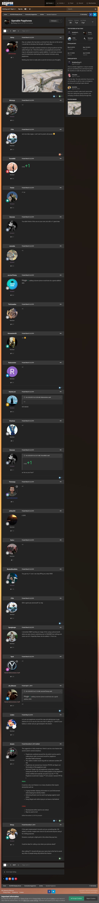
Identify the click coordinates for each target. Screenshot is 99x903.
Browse (50, 3)
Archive (30, 23)
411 (12, 237)
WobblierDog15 (76, 32)
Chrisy (15, 23)
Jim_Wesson (12, 686)
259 (12, 705)
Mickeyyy (12, 100)
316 (12, 207)
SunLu (12, 540)
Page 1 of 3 (25, 31)
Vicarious (12, 421)
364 (12, 411)
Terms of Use (24, 898)
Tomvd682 (12, 158)
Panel (71, 3)
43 (12, 441)
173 (12, 531)
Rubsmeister (12, 362)
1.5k (12, 844)
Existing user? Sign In (9, 9)
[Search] (75, 9)
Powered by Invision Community (88, 892)
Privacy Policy (6, 892)
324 (12, 266)
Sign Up (20, 9)
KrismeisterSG (12, 333)
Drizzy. (12, 825)
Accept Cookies (76, 898)
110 (12, 735)
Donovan (12, 217)
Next (14, 31)
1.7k (12, 589)
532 (12, 178)
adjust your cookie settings (30, 900)
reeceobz (12, 246)
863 (12, 120)
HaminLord (12, 392)
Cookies (22, 892)
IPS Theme (4, 890)
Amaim (12, 744)
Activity (61, 3)
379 (12, 647)
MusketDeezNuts (12, 569)
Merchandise (92, 3)
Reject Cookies (91, 898)
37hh (12, 129)
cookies (52, 898)
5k (12, 501)
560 (12, 295)
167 (12, 353)
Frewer (12, 188)
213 (12, 149)
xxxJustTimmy (12, 275)
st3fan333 (12, 511)
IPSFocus (11, 890)
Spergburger (12, 627)
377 (12, 324)
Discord (80, 3)
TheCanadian (12, 304)
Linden (12, 715)
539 (12, 764)
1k (12, 57)
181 (12, 382)
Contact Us (15, 892)
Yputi (12, 656)
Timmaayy (12, 482)
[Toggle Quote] (25, 397)
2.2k (12, 676)
